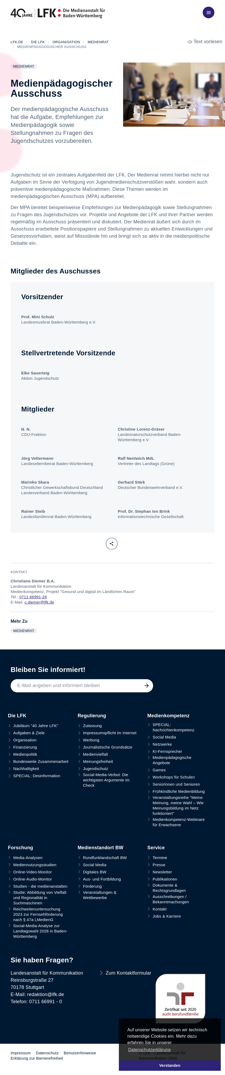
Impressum (21, 1053)
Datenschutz (47, 1053)
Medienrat (25, 66)
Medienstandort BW (100, 847)
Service (156, 847)
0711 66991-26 (33, 597)
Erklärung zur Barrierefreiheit (37, 1058)
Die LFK (17, 715)
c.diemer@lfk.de (39, 602)
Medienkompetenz (168, 715)
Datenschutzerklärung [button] (149, 1049)
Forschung (20, 847)
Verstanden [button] (169, 1065)
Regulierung (92, 715)
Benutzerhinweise (80, 1053)
